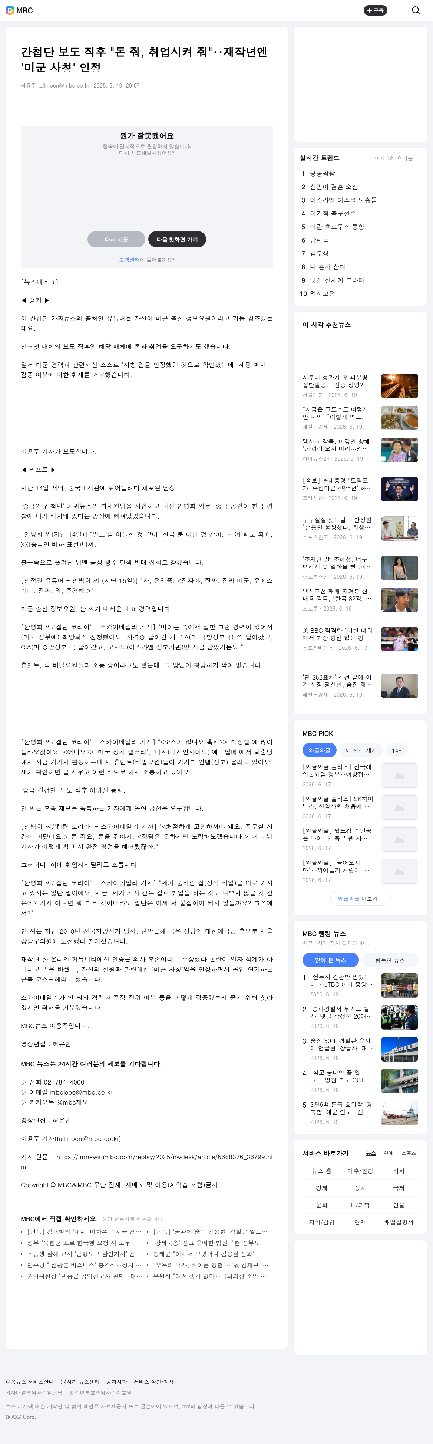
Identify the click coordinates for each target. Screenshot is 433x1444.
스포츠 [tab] (408, 1153)
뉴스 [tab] (371, 1153)
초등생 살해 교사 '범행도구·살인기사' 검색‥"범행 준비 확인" (85, 1254)
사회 (399, 1171)
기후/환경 (360, 1171)
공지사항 (116, 1381)
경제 (322, 1188)
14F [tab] (396, 750)
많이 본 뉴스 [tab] (330, 960)
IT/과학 (360, 1205)
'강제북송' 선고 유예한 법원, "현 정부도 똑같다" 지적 (211, 1243)
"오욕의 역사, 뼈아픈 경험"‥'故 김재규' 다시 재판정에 (211, 1265)
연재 (360, 1222)
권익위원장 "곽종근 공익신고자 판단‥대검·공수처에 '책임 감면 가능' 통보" (85, 1276)
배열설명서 (399, 1222)
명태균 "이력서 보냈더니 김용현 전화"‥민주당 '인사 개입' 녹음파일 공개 (211, 1254)
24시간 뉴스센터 (80, 1381)
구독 (375, 10)
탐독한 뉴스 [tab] (390, 960)
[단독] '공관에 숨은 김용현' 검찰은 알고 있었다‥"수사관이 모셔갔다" (211, 1231)
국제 (399, 1188)
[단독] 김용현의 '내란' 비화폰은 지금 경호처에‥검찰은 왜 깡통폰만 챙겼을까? (85, 1231)
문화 (322, 1205)
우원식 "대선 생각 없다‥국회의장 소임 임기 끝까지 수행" (211, 1276)
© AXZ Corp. (21, 1417)
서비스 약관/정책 (154, 1381)
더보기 (360, 898)
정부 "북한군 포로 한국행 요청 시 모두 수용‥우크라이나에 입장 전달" (85, 1243)
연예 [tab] (388, 1153)
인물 (399, 1205)
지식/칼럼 (322, 1222)
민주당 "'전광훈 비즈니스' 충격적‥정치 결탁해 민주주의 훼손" (85, 1265)
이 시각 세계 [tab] (361, 750)
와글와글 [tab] (319, 750)
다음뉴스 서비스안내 (30, 1381)
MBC (24, 10)
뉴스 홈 (321, 1171)
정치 (360, 1188)
